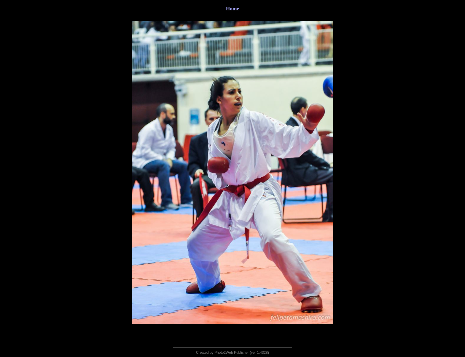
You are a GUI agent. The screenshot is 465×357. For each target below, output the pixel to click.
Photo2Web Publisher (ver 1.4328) (241, 352)
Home (232, 9)
